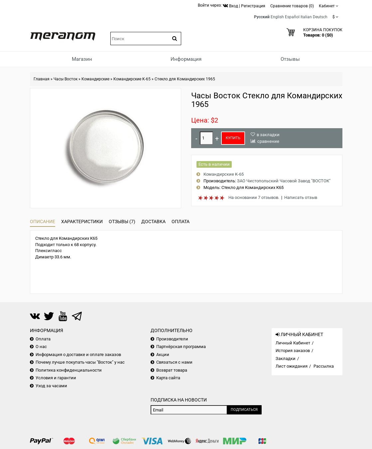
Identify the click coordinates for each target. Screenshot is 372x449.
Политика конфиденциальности (69, 370)
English (277, 17)
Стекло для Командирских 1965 (185, 79)
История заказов (293, 350)
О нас (41, 346)
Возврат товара (171, 370)
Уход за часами (51, 385)
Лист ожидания (292, 366)
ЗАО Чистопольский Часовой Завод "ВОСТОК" (283, 180)
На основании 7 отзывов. (253, 197)
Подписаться (244, 409)
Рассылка (323, 366)
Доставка (153, 221)
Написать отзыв (300, 197)
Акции (162, 354)
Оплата (180, 221)
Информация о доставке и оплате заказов (78, 354)
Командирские (95, 79)
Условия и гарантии (56, 377)
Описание (42, 221)
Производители (172, 338)
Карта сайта (168, 377)
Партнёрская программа (181, 346)
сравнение (268, 141)
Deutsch (320, 17)
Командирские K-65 (132, 79)
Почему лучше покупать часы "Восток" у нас (80, 362)
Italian (306, 17)
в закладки (268, 134)
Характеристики (82, 221)
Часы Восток (65, 79)
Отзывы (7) (122, 221)
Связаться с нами (174, 362)
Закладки (286, 358)
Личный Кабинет (293, 342)
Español (292, 17)
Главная (42, 79)
